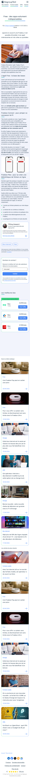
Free (15, 244)
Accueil (3, 753)
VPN (21, 5)
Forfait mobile (14, 5)
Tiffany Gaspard (9, 25)
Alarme (26, 5)
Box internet (5, 5)
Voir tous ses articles (8, 236)
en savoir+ (9, 252)
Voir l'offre (23, 307)
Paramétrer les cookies (15, 775)
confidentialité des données (10, 280)
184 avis (21, 771)
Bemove (25, 774)
